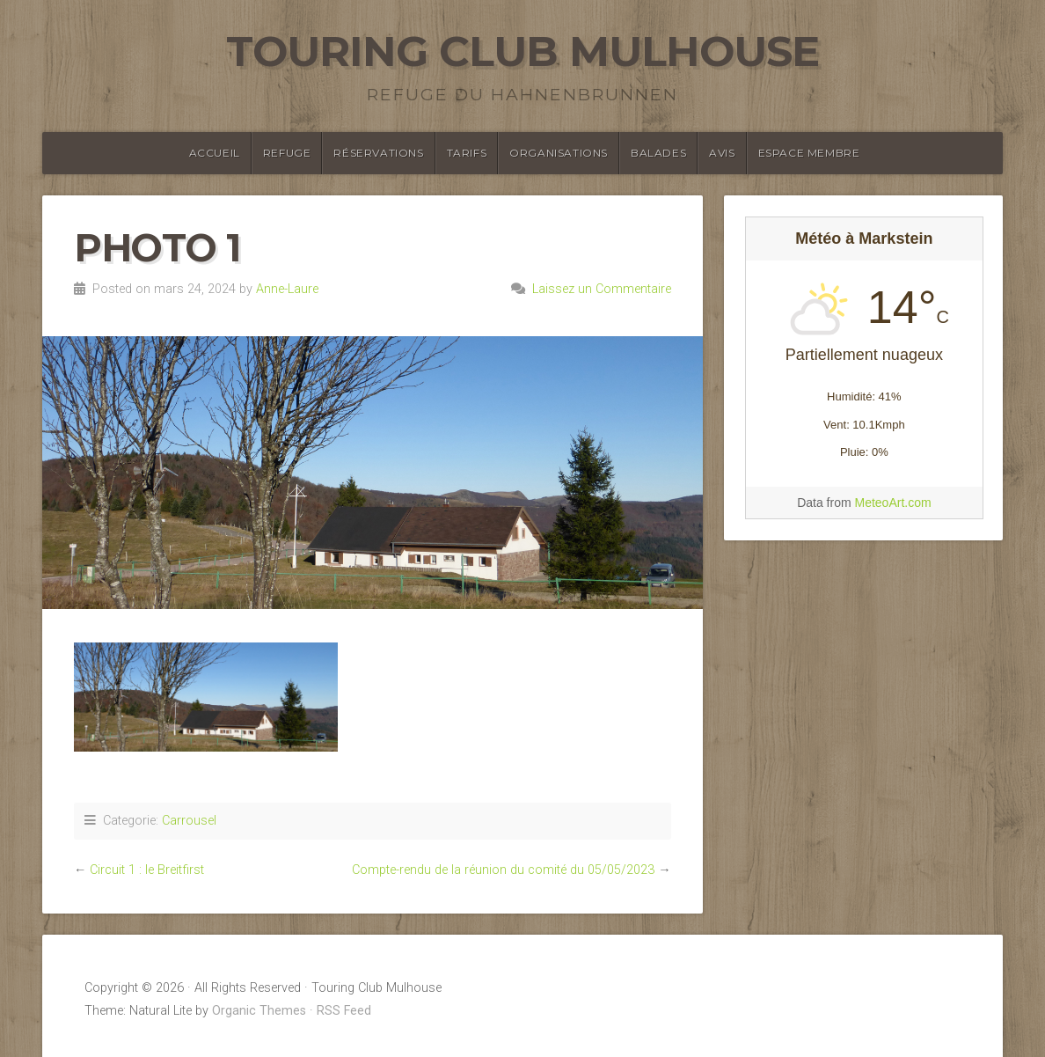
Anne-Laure (287, 289)
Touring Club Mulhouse (522, 51)
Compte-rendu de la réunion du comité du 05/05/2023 (503, 869)
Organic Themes (259, 1010)
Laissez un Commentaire (601, 289)
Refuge (287, 152)
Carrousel (189, 820)
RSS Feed (344, 1010)
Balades (658, 152)
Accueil (214, 152)
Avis (721, 152)
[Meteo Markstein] (864, 451)
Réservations (378, 152)
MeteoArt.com (892, 502)
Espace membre (809, 152)
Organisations (558, 152)
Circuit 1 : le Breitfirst (147, 869)
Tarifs (467, 152)
